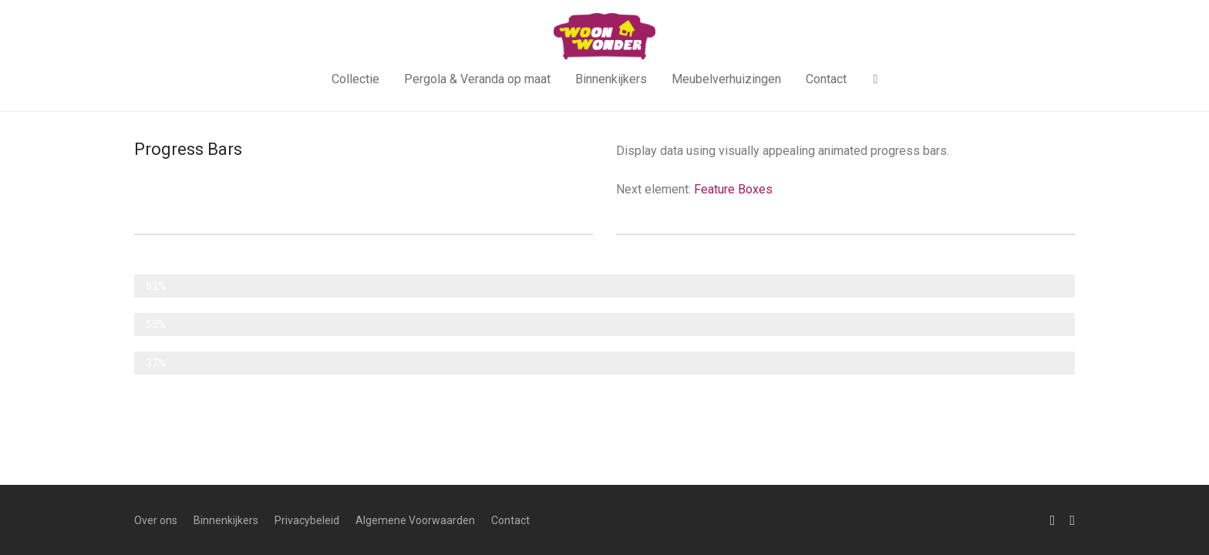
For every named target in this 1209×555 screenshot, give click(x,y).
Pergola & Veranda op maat (477, 79)
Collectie (355, 79)
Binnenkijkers (611, 79)
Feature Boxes (733, 189)
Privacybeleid (306, 520)
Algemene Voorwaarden (415, 520)
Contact (826, 79)
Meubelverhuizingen (726, 79)
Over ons (155, 520)
